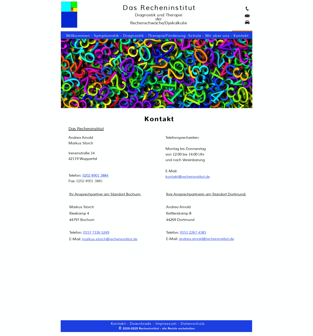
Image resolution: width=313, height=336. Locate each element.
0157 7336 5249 (96, 232)
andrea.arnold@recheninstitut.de (206, 239)
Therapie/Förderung (167, 36)
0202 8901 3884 (95, 175)
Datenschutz (193, 323)
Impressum (166, 323)
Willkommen (78, 36)
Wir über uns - (219, 36)
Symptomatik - (108, 36)
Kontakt (241, 36)
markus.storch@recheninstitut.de (109, 239)
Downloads (141, 323)
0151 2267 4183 (193, 232)
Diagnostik (133, 36)
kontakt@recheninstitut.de (187, 176)
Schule (194, 36)
